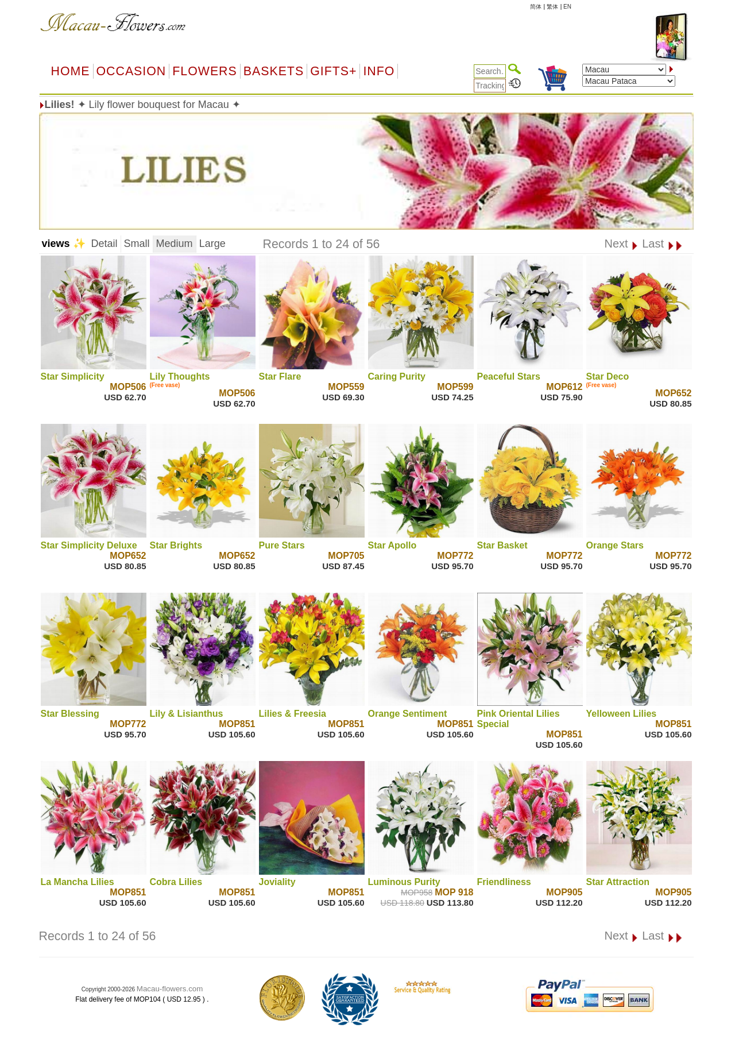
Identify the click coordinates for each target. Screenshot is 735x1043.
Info (378, 71)
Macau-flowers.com (170, 988)
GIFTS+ (333, 71)
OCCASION (131, 71)
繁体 (552, 6)
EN (567, 6)
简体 (535, 6)
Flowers (204, 71)
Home (70, 71)
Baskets (273, 71)
